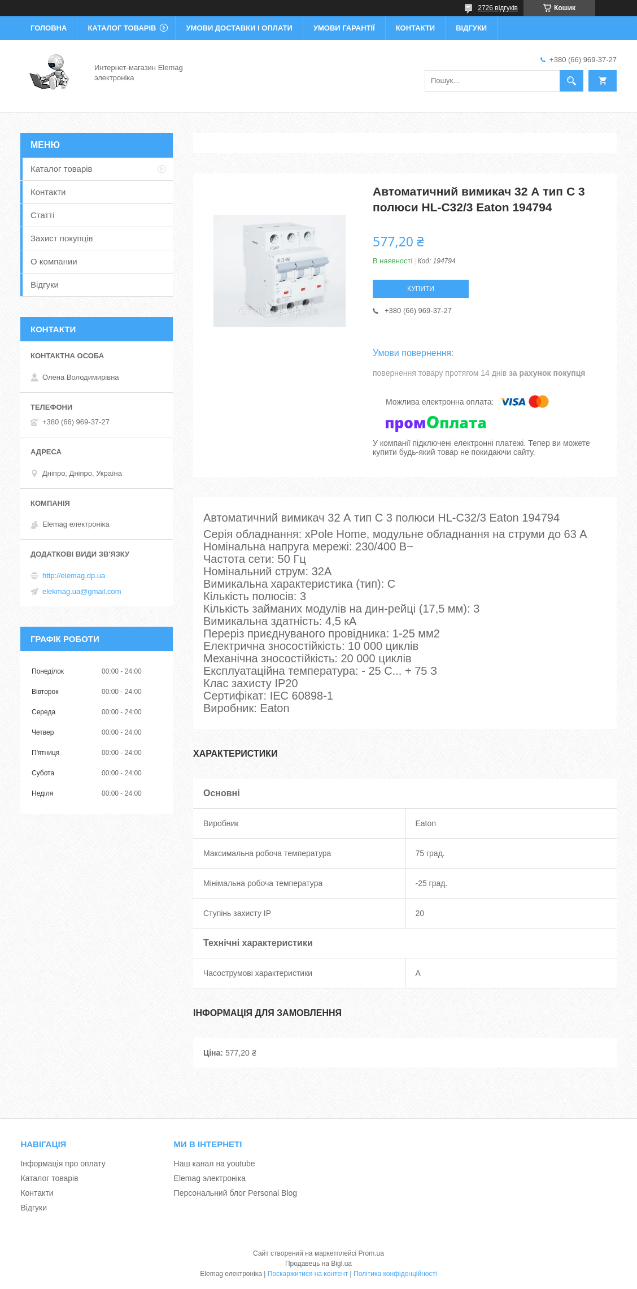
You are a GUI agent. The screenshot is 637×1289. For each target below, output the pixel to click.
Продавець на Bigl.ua (318, 1264)
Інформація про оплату (62, 1163)
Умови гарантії (344, 28)
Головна (48, 28)
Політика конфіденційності (395, 1274)
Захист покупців (61, 238)
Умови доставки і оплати (239, 28)
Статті (42, 215)
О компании (53, 261)
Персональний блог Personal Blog (235, 1192)
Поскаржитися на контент (308, 1274)
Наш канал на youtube (214, 1163)
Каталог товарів (122, 28)
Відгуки (471, 28)
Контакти (415, 28)
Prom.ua (371, 1253)
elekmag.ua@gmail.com (81, 591)
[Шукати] (571, 81)
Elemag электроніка (210, 1178)
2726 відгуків (498, 8)
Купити (420, 289)
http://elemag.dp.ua (73, 575)
